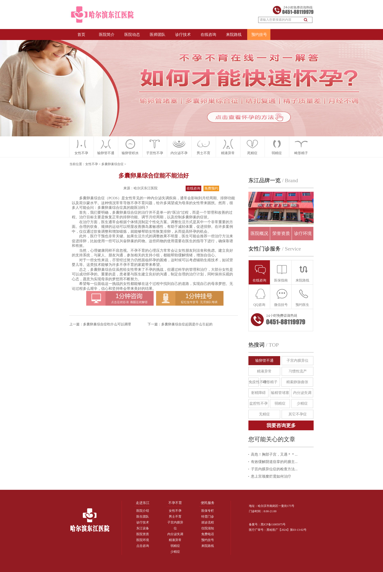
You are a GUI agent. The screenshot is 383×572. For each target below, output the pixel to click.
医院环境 (142, 540)
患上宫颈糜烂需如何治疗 (271, 476)
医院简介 (107, 34)
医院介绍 (142, 510)
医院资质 (142, 534)
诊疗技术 (183, 34)
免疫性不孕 (254, 382)
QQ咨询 (259, 297)
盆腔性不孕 (258, 403)
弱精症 (277, 153)
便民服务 (207, 503)
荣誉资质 (281, 233)
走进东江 (142, 503)
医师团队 (157, 34)
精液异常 (228, 153)
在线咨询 (208, 34)
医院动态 (132, 34)
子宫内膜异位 (298, 360)
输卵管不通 (264, 360)
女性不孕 (81, 153)
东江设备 (142, 528)
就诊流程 (207, 522)
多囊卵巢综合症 (112, 164)
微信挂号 (281, 297)
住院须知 (207, 528)
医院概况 (259, 233)
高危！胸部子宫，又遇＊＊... (274, 454)
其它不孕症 (297, 414)
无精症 (264, 414)
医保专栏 (207, 510)
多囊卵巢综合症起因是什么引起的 (187, 324)
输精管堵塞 (280, 393)
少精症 (302, 403)
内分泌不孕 (179, 153)
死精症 (252, 153)
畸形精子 (301, 153)
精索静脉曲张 (297, 382)
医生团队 (142, 516)
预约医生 (302, 297)
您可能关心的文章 (271, 439)
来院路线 (234, 34)
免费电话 (207, 534)
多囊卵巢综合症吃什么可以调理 (107, 324)
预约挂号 (259, 34)
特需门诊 (207, 516)
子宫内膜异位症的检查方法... (274, 469)
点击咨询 (142, 546)
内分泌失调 (302, 393)
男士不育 (175, 516)
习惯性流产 (297, 371)
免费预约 (211, 188)
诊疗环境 (303, 233)
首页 (81, 34)
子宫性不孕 (154, 153)
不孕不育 (175, 503)
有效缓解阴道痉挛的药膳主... (274, 462)
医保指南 (281, 273)
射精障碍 (258, 393)
